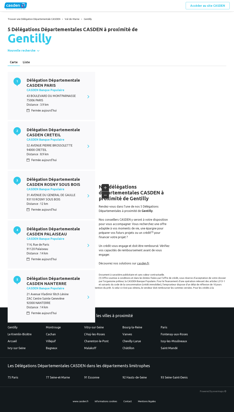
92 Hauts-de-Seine (134, 377)
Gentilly (12, 327)
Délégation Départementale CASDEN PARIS (53, 82)
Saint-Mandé (169, 348)
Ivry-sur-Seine (17, 348)
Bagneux (51, 348)
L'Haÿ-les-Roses (94, 334)
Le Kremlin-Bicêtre (20, 334)
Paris (164, 327)
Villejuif (51, 341)
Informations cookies (106, 401)
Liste (26, 62)
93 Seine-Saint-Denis (174, 377)
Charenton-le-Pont (96, 341)
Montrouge (53, 327)
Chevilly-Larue (131, 341)
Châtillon (128, 348)
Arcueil (12, 341)
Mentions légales (147, 401)
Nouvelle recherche (22, 50)
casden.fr (143, 263)
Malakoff (90, 348)
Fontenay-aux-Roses (174, 334)
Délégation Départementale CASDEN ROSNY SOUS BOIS (53, 182)
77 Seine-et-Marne (58, 377)
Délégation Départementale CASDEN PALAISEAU (53, 231)
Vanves (127, 334)
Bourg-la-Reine (132, 327)
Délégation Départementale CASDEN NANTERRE (53, 281)
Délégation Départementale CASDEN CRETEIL (53, 132)
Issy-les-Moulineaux (174, 341)
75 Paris (13, 377)
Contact (127, 401)
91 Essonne (91, 377)
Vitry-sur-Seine (94, 327)
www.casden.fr (81, 401)
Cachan (51, 334)
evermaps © (219, 391)
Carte (14, 62)
